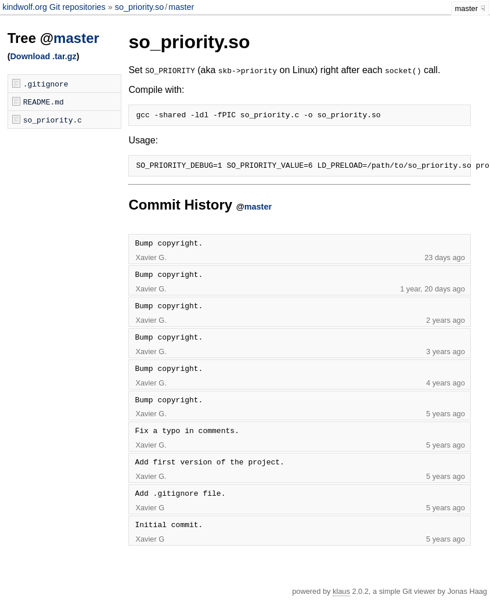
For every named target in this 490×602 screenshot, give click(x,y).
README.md (43, 101)
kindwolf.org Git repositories (55, 7)
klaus (341, 594)
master (181, 7)
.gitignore (46, 83)
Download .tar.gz (43, 56)
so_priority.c (52, 119)
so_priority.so (139, 7)
